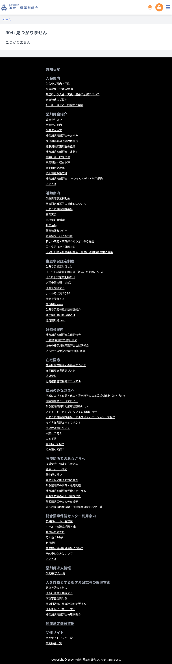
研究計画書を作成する (59, 593)
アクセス (51, 184)
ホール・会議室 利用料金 (61, 526)
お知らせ (53, 69)
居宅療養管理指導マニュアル (63, 381)
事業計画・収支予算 (58, 157)
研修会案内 (55, 329)
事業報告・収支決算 (58, 162)
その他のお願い (55, 537)
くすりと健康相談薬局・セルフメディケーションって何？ (80, 417)
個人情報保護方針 (56, 173)
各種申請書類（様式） (59, 282)
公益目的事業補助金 (58, 198)
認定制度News (54, 304)
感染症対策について (58, 428)
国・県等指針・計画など (60, 246)
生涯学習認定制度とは (59, 266)
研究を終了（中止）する (60, 609)
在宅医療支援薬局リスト (60, 370)
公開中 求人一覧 (55, 573)
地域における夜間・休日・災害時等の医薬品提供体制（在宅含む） (86, 395)
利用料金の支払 (55, 532)
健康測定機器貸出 (60, 623)
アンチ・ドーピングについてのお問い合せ (71, 412)
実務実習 (51, 214)
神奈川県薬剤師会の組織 (60, 146)
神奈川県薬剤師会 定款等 (62, 151)
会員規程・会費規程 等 (59, 89)
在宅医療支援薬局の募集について (66, 365)
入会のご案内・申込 (58, 83)
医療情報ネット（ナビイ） (62, 401)
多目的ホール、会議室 (59, 521)
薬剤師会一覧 (54, 643)
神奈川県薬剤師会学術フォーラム (66, 490)
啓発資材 (51, 376)
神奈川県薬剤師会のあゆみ (62, 135)
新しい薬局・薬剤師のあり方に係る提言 (70, 241)
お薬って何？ (54, 433)
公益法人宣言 (54, 130)
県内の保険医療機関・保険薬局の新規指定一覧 (74, 507)
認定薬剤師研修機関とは (60, 315)
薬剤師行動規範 (55, 168)
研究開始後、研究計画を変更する (66, 603)
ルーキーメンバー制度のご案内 (64, 105)
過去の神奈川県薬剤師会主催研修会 (67, 345)
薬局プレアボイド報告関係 (62, 480)
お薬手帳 (51, 438)
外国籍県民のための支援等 (62, 501)
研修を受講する (55, 288)
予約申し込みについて (59, 553)
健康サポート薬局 (56, 469)
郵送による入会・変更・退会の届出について (73, 94)
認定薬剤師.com (55, 320)
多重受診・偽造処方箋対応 (62, 464)
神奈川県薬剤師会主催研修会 (63, 334)
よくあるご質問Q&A (58, 293)
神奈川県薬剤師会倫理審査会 (63, 614)
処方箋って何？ (55, 449)
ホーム (7, 19)
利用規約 (51, 542)
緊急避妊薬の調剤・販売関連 (63, 485)
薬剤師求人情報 (58, 567)
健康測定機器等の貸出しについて (66, 203)
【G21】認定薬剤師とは (60, 277)
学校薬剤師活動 (55, 220)
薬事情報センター (56, 230)
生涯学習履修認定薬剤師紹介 (63, 309)
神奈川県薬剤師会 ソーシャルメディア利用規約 (74, 178)
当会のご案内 (54, 124)
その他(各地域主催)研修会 (61, 340)
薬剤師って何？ (55, 444)
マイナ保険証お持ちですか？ (63, 422)
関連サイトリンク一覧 (59, 638)
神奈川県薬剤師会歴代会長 (62, 141)
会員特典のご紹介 (56, 99)
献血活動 (51, 225)
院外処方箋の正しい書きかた (63, 496)
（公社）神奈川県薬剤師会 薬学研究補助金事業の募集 (79, 252)
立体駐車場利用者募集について (64, 548)
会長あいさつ (54, 119)
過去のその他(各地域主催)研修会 (65, 351)
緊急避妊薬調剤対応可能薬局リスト (67, 406)
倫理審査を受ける (56, 598)
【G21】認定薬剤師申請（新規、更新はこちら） (75, 272)
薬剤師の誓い (54, 474)
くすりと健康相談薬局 (59, 209)
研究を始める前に (56, 587)
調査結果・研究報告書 (59, 236)
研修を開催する (55, 298)
